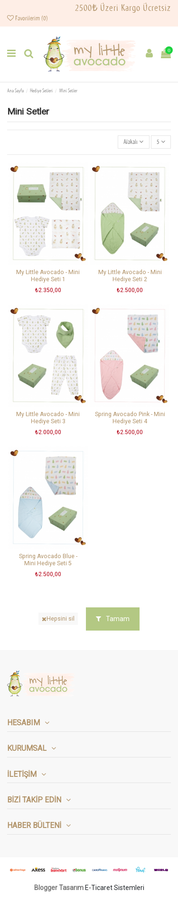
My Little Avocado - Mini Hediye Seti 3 (48, 418)
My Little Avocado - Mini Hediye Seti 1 (48, 276)
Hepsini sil (58, 618)
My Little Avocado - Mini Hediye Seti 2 (130, 276)
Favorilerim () (27, 18)
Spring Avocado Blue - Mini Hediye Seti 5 (48, 560)
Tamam (113, 619)
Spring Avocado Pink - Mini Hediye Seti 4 (130, 418)
